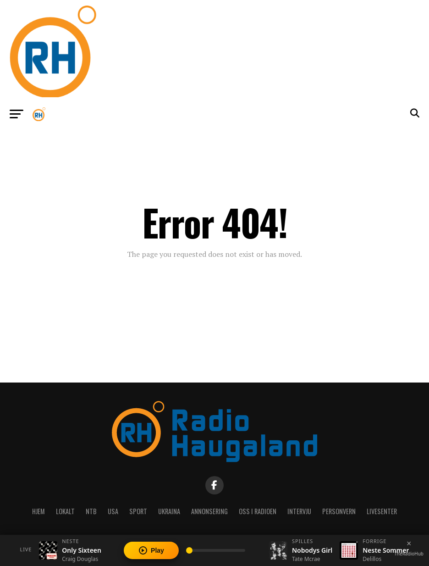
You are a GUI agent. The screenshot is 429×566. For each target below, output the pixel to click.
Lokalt (65, 511)
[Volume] (215, 550)
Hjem (38, 511)
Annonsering (209, 511)
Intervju (299, 511)
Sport (138, 511)
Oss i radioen (257, 511)
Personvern (339, 511)
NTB (91, 511)
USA (113, 511)
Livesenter (382, 511)
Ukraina (169, 511)
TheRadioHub (409, 553)
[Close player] (409, 543)
